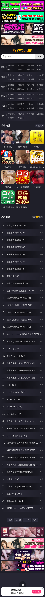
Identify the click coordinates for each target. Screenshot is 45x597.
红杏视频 (11, 118)
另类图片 (40, 98)
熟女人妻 (11, 79)
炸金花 (20, 69)
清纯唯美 (20, 98)
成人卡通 (30, 85)
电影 (3, 86)
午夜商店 (20, 114)
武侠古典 (40, 104)
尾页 (34, 520)
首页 (10, 520)
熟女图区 (30, 98)
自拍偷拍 (20, 75)
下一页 (26, 520)
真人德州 (20, 65)
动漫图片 (40, 94)
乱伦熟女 (30, 89)
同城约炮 (11, 114)
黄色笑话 (30, 108)
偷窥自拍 (11, 94)
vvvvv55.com (22, 50)
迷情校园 (11, 108)
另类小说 (20, 108)
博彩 (3, 67)
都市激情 (11, 104)
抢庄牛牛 (40, 69)
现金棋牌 (30, 69)
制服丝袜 (11, 89)
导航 (3, 115)
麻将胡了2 (11, 69)
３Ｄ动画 (40, 75)
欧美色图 (30, 94)
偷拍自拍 (20, 85)
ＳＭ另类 (40, 79)
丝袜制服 (20, 79)
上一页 (18, 520)
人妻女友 (30, 104)
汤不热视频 (40, 114)
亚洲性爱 (11, 85)
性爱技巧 (40, 108)
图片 (3, 96)
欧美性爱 (40, 85)
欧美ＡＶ (30, 75)
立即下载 (36, 591)
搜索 (39, 56)
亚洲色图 (20, 94)
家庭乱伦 (20, 104)
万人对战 (30, 65)
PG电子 (11, 65)
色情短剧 (20, 118)
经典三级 (20, 89)
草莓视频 (30, 114)
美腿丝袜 (11, 98)
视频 (3, 77)
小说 (3, 106)
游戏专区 (40, 65)
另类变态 (40, 89)
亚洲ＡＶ (11, 75)
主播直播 (30, 79)
